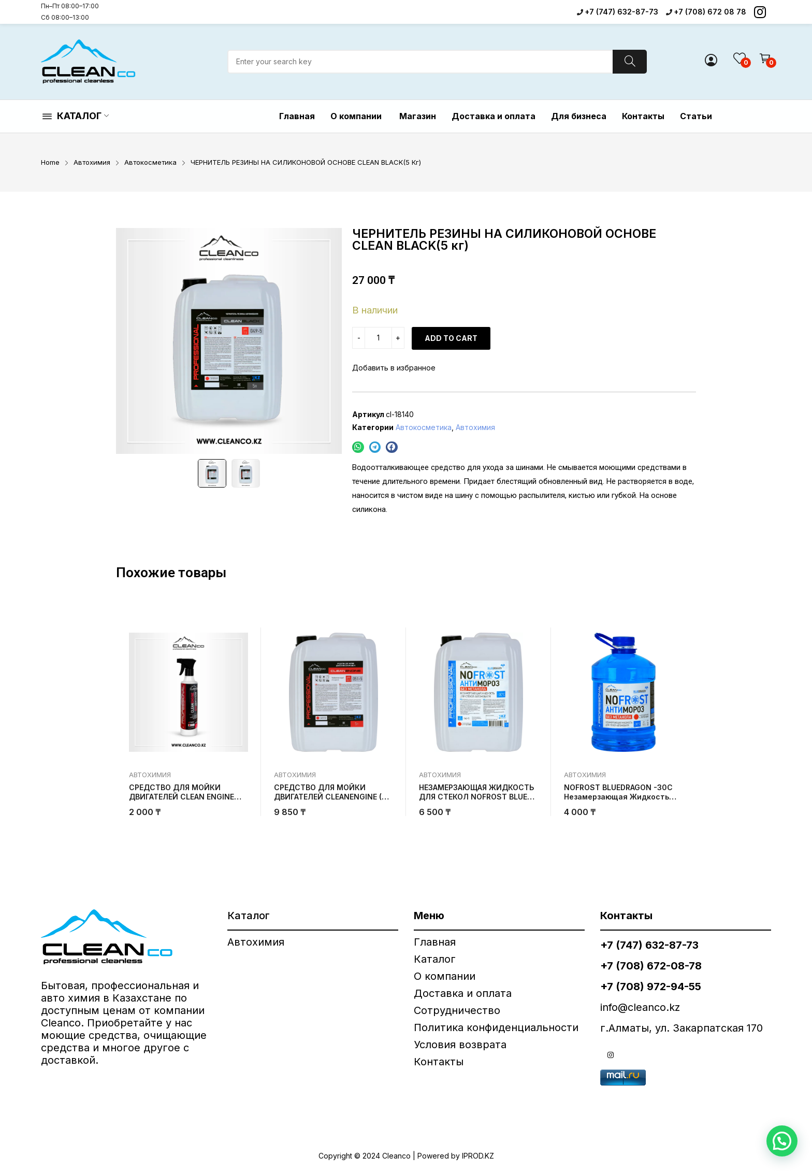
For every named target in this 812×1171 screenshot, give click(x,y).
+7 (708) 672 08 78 (710, 11)
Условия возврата (460, 1044)
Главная (435, 942)
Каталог (435, 959)
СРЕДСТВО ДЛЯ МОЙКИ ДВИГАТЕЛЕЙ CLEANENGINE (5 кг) (330, 796)
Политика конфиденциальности (496, 1027)
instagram (610, 1055)
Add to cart (451, 338)
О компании (446, 976)
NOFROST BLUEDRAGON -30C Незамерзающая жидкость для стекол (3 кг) (618, 796)
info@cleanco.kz (640, 1007)
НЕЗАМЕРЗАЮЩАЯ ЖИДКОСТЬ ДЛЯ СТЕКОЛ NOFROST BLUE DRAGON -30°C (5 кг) (476, 796)
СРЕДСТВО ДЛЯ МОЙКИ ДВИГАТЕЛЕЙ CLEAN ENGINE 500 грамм (181, 796)
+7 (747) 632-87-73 (621, 11)
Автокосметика (424, 427)
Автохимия (475, 427)
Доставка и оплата (463, 993)
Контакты (438, 1061)
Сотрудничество (457, 1010)
